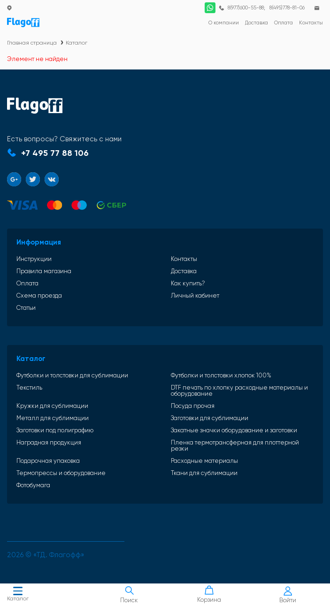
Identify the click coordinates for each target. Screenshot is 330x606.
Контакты (184, 259)
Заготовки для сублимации (209, 418)
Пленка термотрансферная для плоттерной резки (235, 445)
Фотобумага (33, 485)
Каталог (18, 595)
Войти (288, 595)
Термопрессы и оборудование (61, 473)
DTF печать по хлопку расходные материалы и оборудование (239, 390)
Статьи (26, 308)
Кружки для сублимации (52, 406)
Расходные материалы (204, 461)
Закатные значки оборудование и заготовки (234, 430)
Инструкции (34, 259)
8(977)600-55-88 (246, 8)
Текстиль (29, 387)
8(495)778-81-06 (287, 8)
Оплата (27, 283)
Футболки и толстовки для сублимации (72, 375)
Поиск (129, 595)
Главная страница (32, 42)
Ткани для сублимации (204, 473)
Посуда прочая (193, 406)
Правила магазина (43, 271)
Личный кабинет (195, 295)
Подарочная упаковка (48, 461)
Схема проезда (39, 295)
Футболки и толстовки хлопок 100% (221, 375)
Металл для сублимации (52, 418)
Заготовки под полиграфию (54, 430)
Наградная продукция (48, 442)
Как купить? (188, 283)
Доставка (184, 271)
